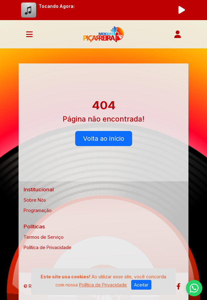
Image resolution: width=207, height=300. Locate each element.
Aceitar (141, 284)
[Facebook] (178, 286)
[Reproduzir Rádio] (181, 10)
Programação (38, 210)
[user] (178, 34)
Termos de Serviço (44, 237)
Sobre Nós (35, 200)
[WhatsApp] (194, 288)
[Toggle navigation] (29, 34)
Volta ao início (103, 138)
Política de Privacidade (47, 247)
